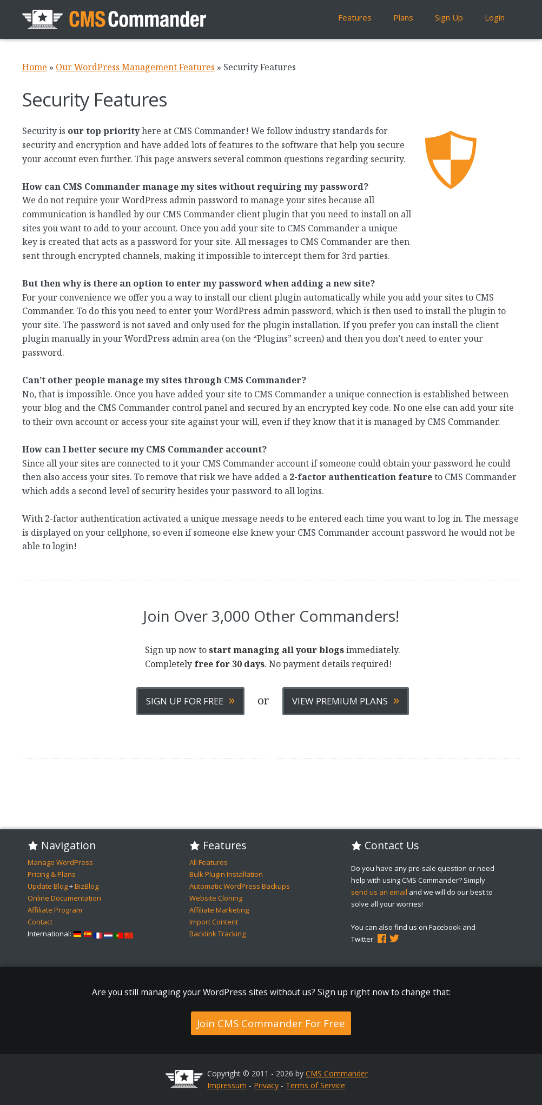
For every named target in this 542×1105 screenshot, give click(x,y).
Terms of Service (315, 1085)
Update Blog (48, 886)
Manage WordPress (60, 862)
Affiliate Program (55, 910)
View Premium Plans (345, 699)
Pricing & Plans (52, 874)
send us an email (379, 892)
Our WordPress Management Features (135, 67)
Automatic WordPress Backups (239, 886)
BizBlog (86, 886)
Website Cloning (215, 898)
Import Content (213, 922)
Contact (40, 922)
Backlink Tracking (217, 933)
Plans (403, 17)
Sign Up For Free (190, 699)
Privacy (266, 1085)
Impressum (227, 1085)
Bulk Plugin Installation (226, 874)
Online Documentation (64, 898)
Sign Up (449, 17)
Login (495, 17)
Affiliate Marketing (219, 910)
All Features (208, 862)
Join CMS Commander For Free (271, 1023)
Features (355, 17)
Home (34, 67)
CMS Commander (337, 1073)
